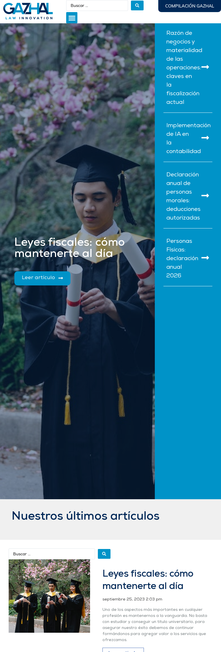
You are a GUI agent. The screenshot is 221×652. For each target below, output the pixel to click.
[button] (71, 17)
